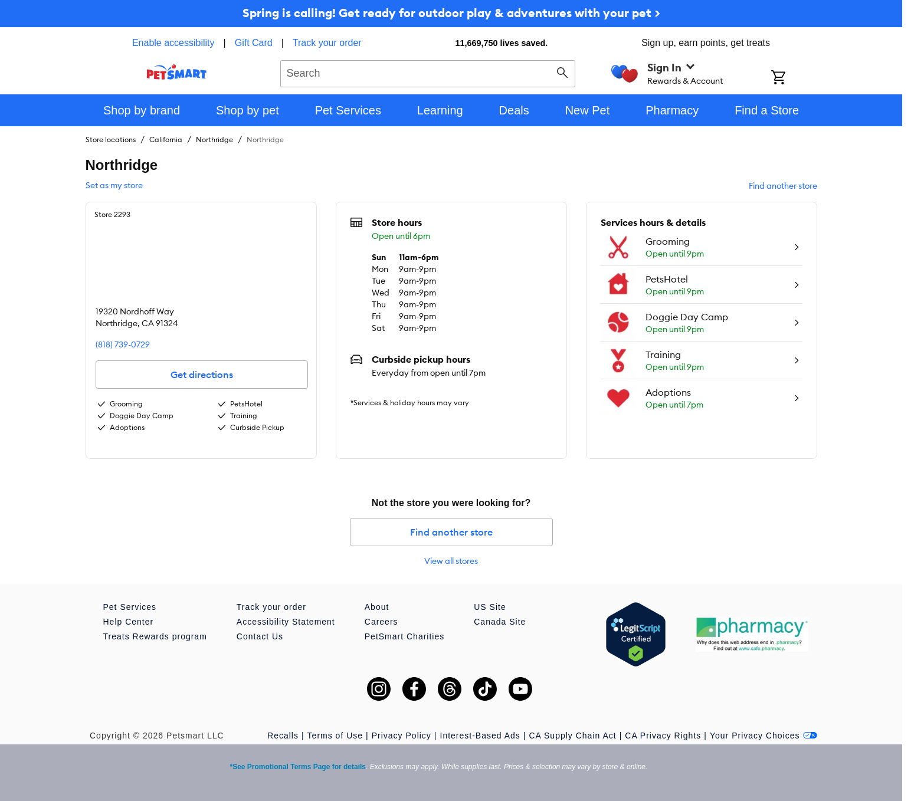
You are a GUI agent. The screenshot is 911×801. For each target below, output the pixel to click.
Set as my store (114, 185)
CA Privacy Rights (663, 735)
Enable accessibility (173, 43)
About (377, 607)
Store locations (111, 139)
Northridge (214, 139)
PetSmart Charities (404, 636)
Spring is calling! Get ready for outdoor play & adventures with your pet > (451, 12)
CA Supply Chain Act (572, 735)
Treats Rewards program (155, 636)
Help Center (128, 621)
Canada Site (500, 621)
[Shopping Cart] (794, 78)
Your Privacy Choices (763, 735)
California (165, 139)
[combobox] (428, 72)
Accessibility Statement (286, 621)
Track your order (327, 43)
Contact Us (260, 636)
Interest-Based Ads (480, 735)
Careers (381, 621)
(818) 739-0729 (123, 344)
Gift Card (254, 43)
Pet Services (130, 607)
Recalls (283, 735)
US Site (490, 607)
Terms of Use (335, 735)
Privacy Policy (401, 735)
